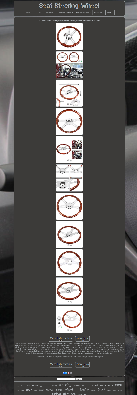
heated (88, 386)
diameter (47, 386)
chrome (77, 386)
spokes (120, 390)
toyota (35, 390)
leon (22, 390)
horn (109, 390)
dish (101, 386)
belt (18, 390)
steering (65, 385)
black (101, 389)
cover (49, 389)
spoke (76, 390)
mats (41, 389)
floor (29, 389)
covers (109, 385)
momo (58, 389)
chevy (35, 385)
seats (18, 386)
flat (83, 386)
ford (114, 390)
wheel (68, 389)
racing (54, 386)
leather (84, 389)
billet (41, 386)
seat (118, 385)
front (23, 386)
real (28, 385)
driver (93, 390)
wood (95, 385)
